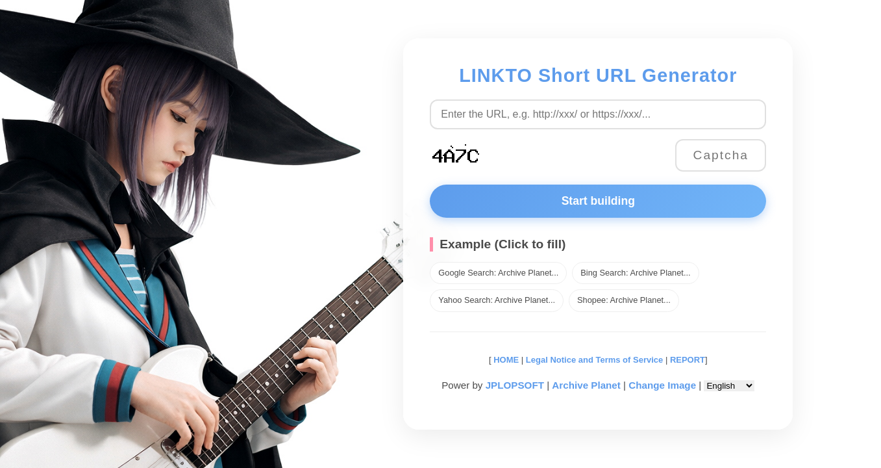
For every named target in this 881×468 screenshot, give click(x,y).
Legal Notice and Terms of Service (594, 360)
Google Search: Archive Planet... (498, 273)
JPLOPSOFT (515, 385)
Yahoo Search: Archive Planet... (496, 300)
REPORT (687, 360)
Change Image (662, 385)
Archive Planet (586, 385)
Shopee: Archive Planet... (624, 300)
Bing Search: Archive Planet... (635, 273)
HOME (505, 360)
